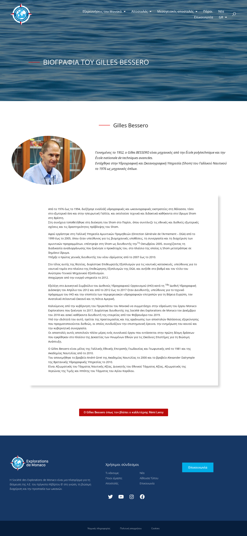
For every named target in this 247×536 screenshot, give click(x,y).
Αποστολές (141, 11)
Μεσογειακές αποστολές (177, 11)
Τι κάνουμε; (112, 473)
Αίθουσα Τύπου (149, 478)
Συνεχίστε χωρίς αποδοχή (86, 9)
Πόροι (207, 11)
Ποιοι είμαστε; (114, 478)
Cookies (155, 528)
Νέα (221, 11)
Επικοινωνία (203, 17)
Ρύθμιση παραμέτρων (76, 94)
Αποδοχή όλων (33, 94)
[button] (234, 14)
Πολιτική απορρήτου (131, 528)
